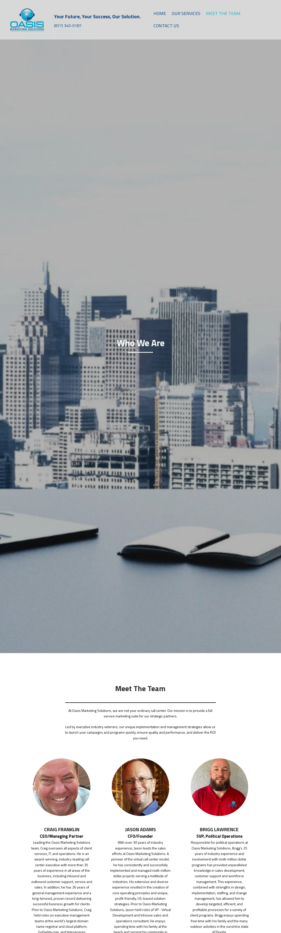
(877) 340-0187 (67, 26)
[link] (160, 14)
